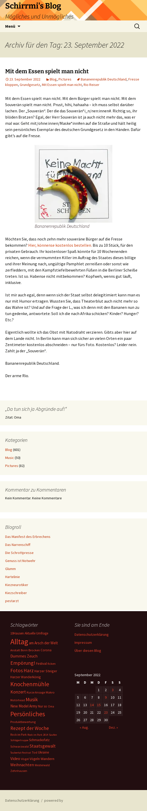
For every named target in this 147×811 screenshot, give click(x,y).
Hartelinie (12, 576)
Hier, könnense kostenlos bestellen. (60, 245)
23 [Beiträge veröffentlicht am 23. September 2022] (106, 712)
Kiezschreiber (16, 592)
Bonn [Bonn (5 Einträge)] (24, 650)
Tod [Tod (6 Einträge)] (34, 752)
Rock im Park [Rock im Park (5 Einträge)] (18, 734)
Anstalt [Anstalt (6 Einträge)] (15, 650)
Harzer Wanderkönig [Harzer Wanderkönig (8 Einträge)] (25, 677)
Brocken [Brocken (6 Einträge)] (34, 650)
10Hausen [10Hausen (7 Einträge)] (17, 633)
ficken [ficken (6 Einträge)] (52, 664)
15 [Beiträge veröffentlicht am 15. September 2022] (99, 705)
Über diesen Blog (88, 650)
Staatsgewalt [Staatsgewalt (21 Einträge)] (43, 746)
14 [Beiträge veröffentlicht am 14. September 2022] (92, 705)
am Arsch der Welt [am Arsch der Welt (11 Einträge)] (43, 642)
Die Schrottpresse (19, 552)
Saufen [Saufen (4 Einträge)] (53, 734)
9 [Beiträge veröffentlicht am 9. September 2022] (106, 697)
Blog (53, 79)
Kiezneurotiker (16, 584)
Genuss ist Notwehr (20, 560)
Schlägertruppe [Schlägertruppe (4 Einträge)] (19, 740)
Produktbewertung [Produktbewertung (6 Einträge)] (23, 722)
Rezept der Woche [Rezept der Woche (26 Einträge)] (29, 728)
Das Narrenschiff (17, 544)
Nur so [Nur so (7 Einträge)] (42, 706)
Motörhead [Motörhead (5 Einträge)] (17, 700)
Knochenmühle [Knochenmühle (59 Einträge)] (29, 684)
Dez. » (113, 727)
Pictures (64, 79)
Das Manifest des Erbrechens (27, 536)
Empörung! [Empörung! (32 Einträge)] (22, 663)
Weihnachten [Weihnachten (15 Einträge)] (22, 764)
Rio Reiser (91, 84)
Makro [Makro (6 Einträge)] (50, 692)
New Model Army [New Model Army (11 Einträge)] (23, 706)
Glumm (10, 568)
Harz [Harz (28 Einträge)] (29, 670)
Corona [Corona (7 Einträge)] (46, 650)
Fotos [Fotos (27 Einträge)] (16, 670)
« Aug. (84, 727)
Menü (10, 26)
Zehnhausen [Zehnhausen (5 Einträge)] (18, 771)
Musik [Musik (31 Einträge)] (32, 699)
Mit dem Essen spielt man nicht (47, 71)
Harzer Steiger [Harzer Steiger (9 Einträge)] (45, 671)
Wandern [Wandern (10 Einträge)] (47, 758)
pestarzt (12, 600)
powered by (53, 800)
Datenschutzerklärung (92, 634)
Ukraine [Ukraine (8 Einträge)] (43, 752)
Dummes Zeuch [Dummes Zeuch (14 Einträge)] (24, 656)
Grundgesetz (30, 84)
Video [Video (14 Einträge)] (15, 758)
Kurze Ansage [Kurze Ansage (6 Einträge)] (36, 692)
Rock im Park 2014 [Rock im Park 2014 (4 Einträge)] (37, 734)
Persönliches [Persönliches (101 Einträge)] (27, 714)
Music (9, 457)
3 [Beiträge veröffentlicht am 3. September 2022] (113, 690)
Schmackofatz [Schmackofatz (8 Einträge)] (39, 740)
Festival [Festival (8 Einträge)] (41, 663)
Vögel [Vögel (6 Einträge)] (25, 759)
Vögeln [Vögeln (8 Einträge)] (35, 759)
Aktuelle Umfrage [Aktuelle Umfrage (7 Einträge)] (36, 633)
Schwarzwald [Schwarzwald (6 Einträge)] (19, 746)
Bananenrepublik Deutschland (104, 79)
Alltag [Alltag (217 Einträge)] (19, 641)
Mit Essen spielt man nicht (62, 84)
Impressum (83, 642)
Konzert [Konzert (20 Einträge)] (18, 692)
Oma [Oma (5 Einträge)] (51, 706)
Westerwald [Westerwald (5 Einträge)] (42, 765)
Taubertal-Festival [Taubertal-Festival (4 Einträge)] (20, 752)
